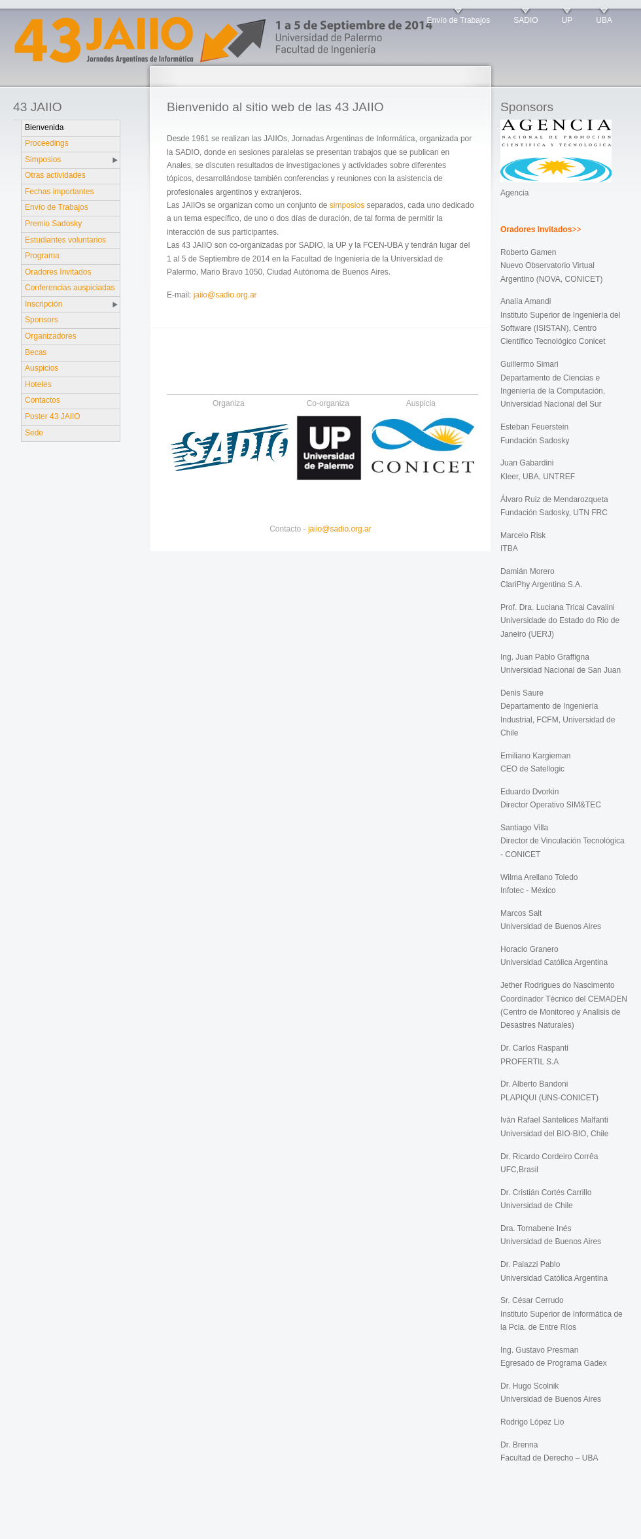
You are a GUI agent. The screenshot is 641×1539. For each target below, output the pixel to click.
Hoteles (38, 384)
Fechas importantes (59, 191)
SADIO (525, 20)
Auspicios (41, 368)
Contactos (42, 400)
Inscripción (43, 304)
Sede (34, 432)
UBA (604, 20)
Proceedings (47, 143)
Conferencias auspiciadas (69, 287)
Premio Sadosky (53, 223)
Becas (35, 352)
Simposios (43, 159)
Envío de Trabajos (459, 20)
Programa (42, 255)
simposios (347, 205)
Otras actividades (55, 175)
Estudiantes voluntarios (65, 240)
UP (567, 20)
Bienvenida (44, 127)
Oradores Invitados (58, 272)
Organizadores (51, 336)
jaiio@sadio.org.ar (225, 294)
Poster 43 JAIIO (52, 416)
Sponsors (41, 319)
